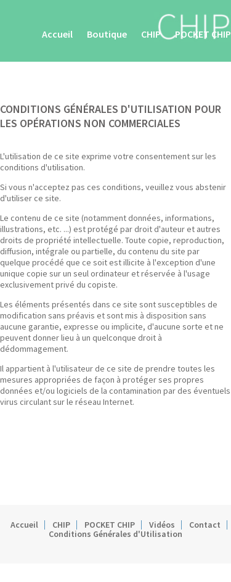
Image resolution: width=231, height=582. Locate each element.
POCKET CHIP (203, 34)
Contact (205, 524)
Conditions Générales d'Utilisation (115, 533)
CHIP (151, 34)
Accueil (57, 34)
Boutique (107, 34)
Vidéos (162, 524)
